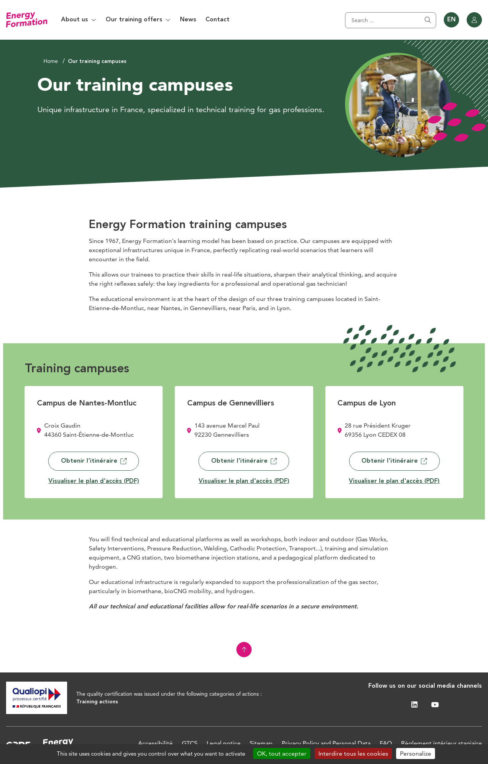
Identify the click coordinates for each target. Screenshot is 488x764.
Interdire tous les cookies (353, 753)
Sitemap (261, 743)
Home (50, 61)
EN (451, 20)
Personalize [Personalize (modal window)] (415, 753)
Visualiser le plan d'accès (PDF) (93, 481)
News (188, 20)
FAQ (386, 743)
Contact (217, 20)
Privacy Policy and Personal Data (326, 743)
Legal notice (224, 743)
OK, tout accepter (282, 753)
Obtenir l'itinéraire (94, 461)
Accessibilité (155, 743)
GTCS (189, 743)
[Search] (390, 20)
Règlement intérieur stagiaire (441, 743)
